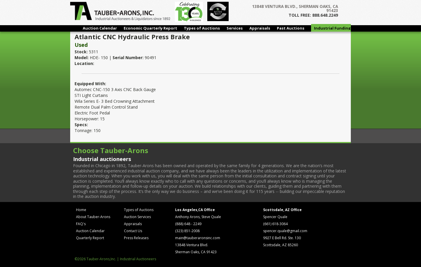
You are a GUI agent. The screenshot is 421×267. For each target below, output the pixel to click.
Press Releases (136, 237)
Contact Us (133, 230)
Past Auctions (290, 28)
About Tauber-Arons (93, 216)
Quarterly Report (90, 237)
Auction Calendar (100, 28)
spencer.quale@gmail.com (285, 230)
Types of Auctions (202, 28)
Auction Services (137, 216)
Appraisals (259, 28)
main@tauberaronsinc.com (197, 237)
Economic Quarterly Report (150, 28)
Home (81, 209)
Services (235, 28)
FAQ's (81, 223)
